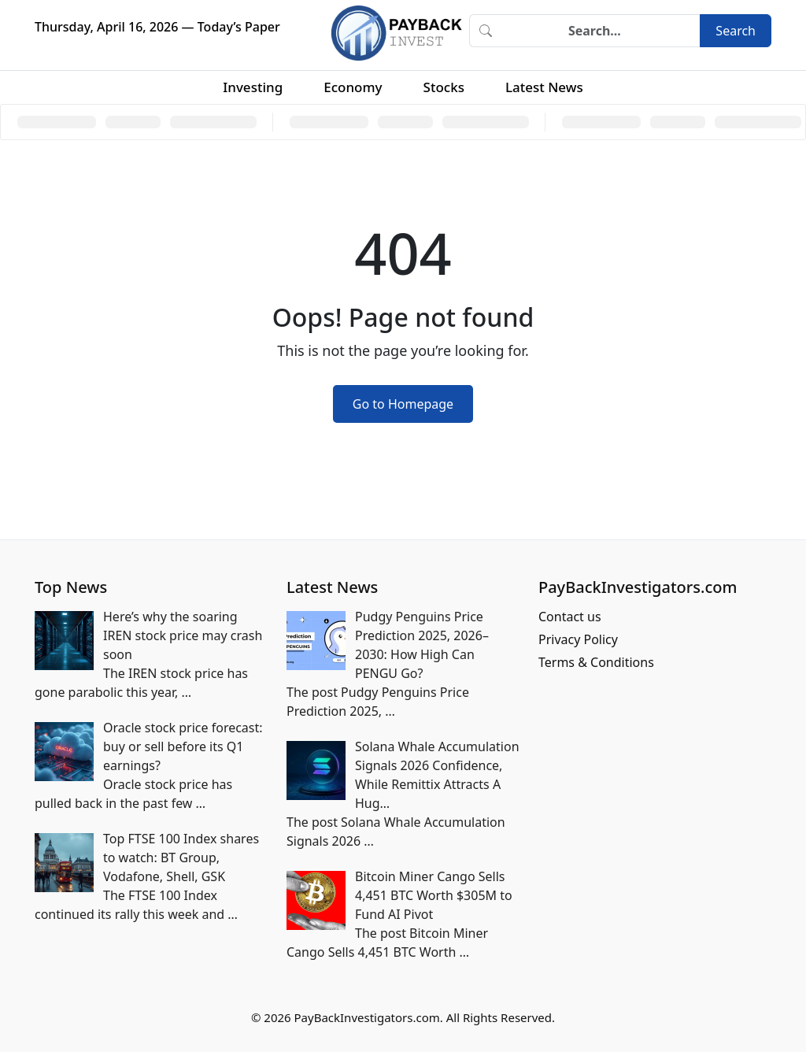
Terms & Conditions (596, 662)
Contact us (569, 616)
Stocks (443, 87)
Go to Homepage (403, 404)
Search (735, 30)
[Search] (601, 30)
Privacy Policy (578, 639)
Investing (253, 87)
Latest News (544, 87)
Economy (353, 87)
